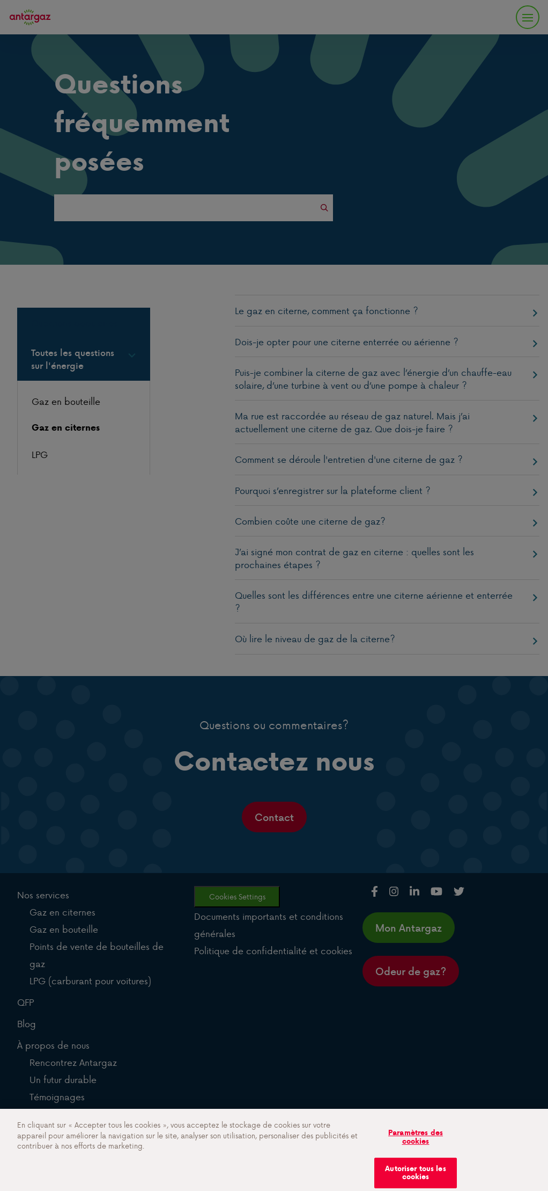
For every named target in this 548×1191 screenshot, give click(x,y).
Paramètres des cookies (415, 1142)
